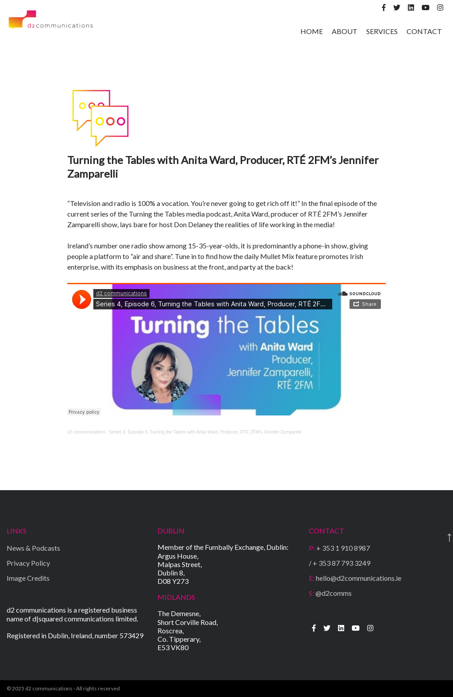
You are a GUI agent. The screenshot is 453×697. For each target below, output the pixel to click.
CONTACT (424, 31)
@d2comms (330, 593)
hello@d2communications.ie (355, 578)
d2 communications (86, 432)
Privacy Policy (28, 563)
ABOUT (344, 31)
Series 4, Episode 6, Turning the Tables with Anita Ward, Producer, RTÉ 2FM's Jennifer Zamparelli (205, 432)
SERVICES (382, 31)
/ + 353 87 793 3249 (339, 563)
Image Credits (28, 578)
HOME (311, 31)
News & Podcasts (33, 548)
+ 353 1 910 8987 (339, 548)
